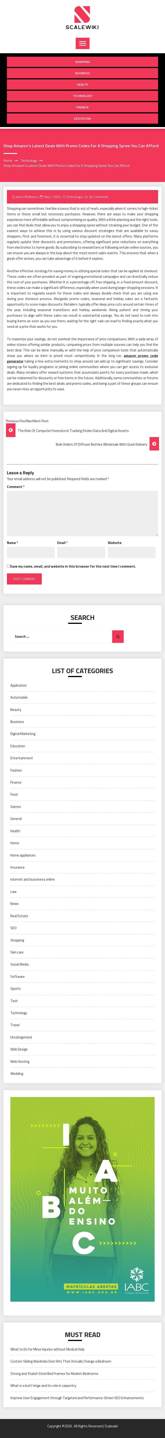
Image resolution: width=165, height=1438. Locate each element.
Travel (15, 1025)
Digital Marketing (22, 733)
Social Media (19, 964)
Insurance (17, 867)
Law (13, 891)
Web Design (19, 1049)
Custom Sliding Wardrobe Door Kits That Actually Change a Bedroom (60, 1361)
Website (115, 542)
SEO (13, 928)
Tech (14, 1000)
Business (82, 73)
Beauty (15, 709)
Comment (15, 486)
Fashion (16, 770)
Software (17, 976)
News (14, 903)
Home (14, 843)
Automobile (19, 697)
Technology (83, 95)
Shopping (82, 61)
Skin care (17, 952)
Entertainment (21, 758)
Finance (82, 107)
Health (82, 84)
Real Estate (19, 916)
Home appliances (23, 855)
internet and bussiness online (32, 879)
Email (62, 542)
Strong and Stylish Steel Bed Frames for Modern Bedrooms (54, 1373)
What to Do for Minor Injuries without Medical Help (47, 1349)
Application (18, 685)
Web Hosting (19, 1061)
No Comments (98, 196)
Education (82, 118)
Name (12, 542)
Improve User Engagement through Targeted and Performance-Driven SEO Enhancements (77, 1397)
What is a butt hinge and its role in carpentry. (43, 1385)
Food (14, 794)
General (16, 818)
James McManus (26, 196)
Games (15, 806)
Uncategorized (21, 1037)
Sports (15, 988)
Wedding (16, 1073)
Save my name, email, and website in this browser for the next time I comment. (73, 566)
